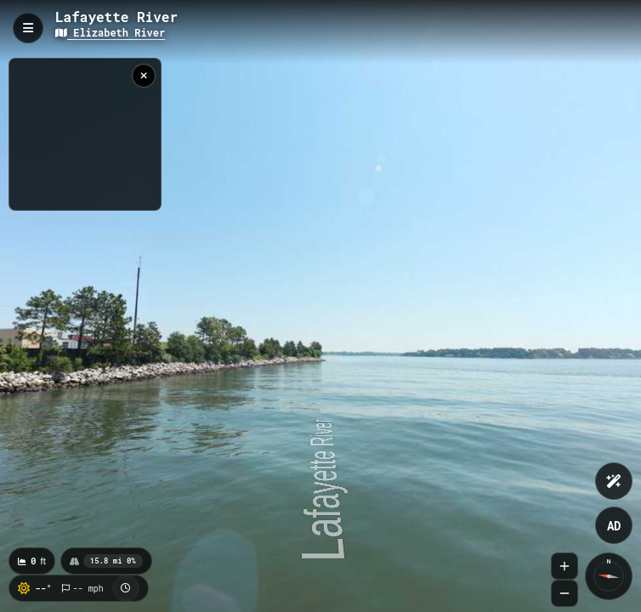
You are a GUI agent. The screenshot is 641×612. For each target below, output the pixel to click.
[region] (85, 134)
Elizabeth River (110, 32)
